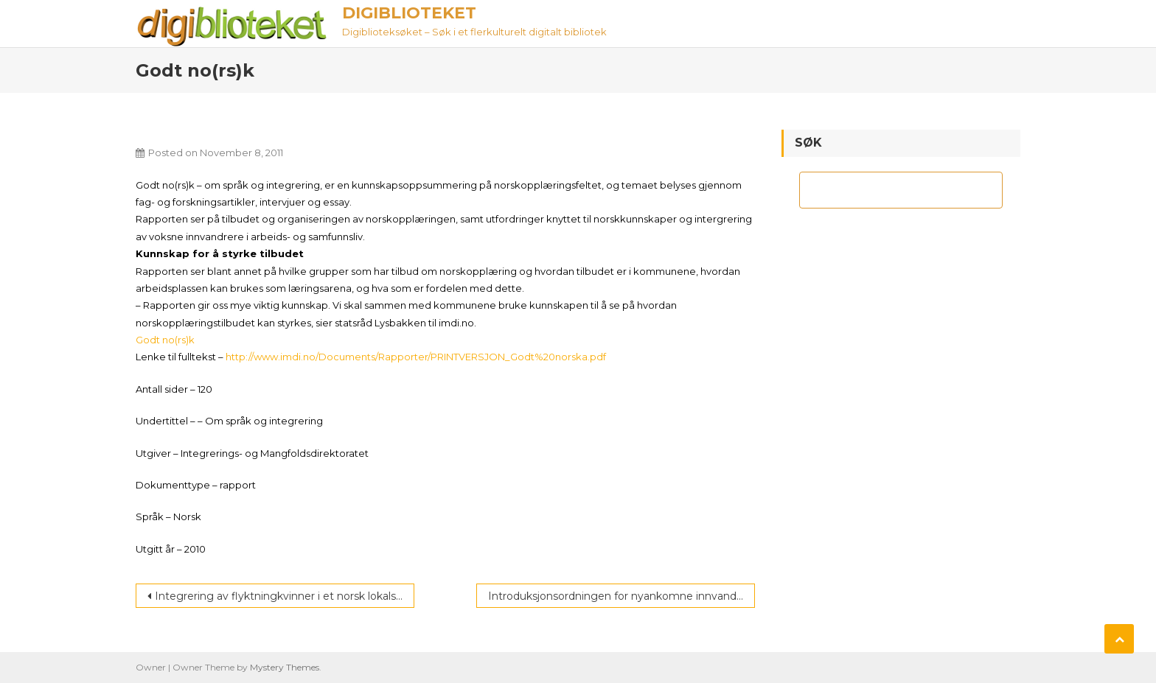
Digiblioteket (409, 13)
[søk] (887, 190)
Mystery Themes (284, 667)
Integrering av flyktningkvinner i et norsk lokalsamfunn (284, 596)
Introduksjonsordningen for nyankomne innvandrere (621, 596)
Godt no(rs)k (165, 340)
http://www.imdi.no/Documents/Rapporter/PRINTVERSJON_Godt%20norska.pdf (416, 356)
